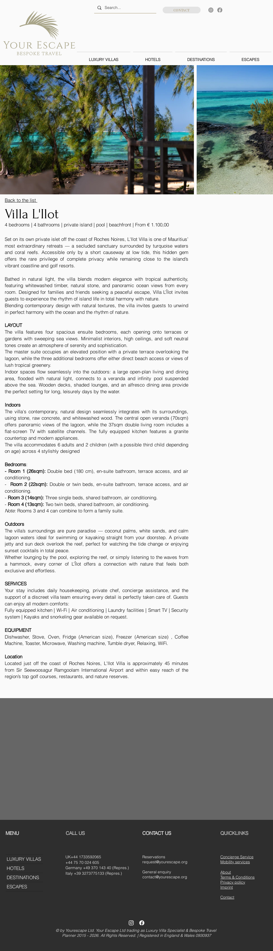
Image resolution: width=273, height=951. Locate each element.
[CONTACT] (182, 10)
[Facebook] (219, 10)
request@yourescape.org (164, 861)
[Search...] (125, 8)
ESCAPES (17, 886)
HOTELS (15, 868)
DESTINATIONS (23, 877)
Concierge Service (237, 856)
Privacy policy (232, 882)
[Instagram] (210, 10)
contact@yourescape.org (164, 876)
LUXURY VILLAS (24, 859)
